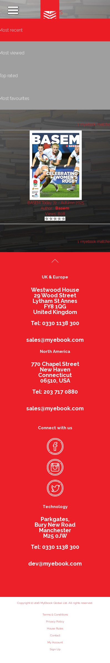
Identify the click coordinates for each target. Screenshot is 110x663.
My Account (55, 642)
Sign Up (55, 649)
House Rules (55, 628)
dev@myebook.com (55, 563)
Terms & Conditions (55, 614)
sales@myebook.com (55, 339)
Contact (55, 635)
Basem (62, 208)
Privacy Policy (55, 621)
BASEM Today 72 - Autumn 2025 (55, 202)
